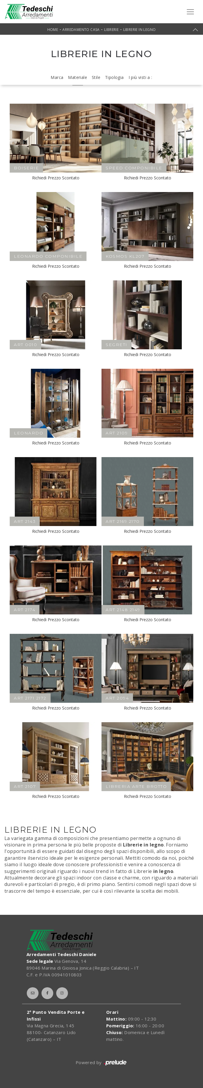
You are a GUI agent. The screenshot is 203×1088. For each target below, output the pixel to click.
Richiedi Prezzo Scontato (55, 178)
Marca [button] (57, 77)
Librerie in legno (139, 29)
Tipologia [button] (114, 77)
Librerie (111, 29)
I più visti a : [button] (140, 77)
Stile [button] (96, 77)
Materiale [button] (77, 77)
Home (52, 29)
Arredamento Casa (80, 29)
